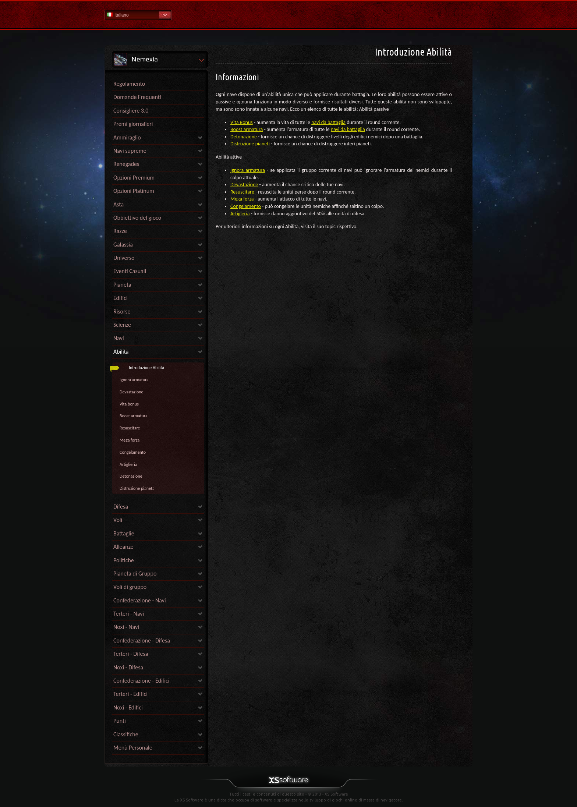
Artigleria (239, 213)
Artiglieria (128, 464)
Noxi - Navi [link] (126, 626)
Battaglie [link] (123, 533)
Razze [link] (120, 230)
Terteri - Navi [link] (128, 613)
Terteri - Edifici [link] (130, 693)
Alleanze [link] (123, 546)
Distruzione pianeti (250, 144)
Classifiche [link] (125, 734)
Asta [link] (118, 204)
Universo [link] (123, 257)
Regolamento (129, 83)
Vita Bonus (241, 122)
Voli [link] (117, 519)
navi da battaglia (328, 122)
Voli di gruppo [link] (129, 586)
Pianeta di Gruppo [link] (134, 573)
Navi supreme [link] (129, 150)
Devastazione (132, 391)
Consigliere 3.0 (130, 110)
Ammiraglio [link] (127, 137)
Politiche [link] (123, 560)
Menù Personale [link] (132, 747)
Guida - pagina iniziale (288, 14)
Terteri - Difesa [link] (130, 653)
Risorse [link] (122, 311)
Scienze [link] (122, 324)
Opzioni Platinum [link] (133, 190)
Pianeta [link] (122, 284)
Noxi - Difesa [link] (128, 667)
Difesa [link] (120, 506)
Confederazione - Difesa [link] (141, 640)
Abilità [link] (121, 351)
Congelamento (133, 452)
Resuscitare (130, 428)
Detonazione (131, 476)
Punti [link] (119, 720)
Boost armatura (134, 415)
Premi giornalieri (133, 123)
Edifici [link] (120, 297)
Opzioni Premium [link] (134, 177)
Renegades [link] (126, 163)
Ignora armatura (134, 379)
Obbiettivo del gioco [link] (137, 217)
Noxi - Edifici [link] (128, 707)
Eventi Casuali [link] (129, 271)
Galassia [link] (123, 244)
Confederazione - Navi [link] (139, 600)
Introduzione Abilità (146, 367)
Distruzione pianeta (137, 488)
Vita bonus (129, 404)
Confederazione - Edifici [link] (141, 680)
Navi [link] (118, 338)
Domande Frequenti (137, 96)
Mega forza (129, 440)
